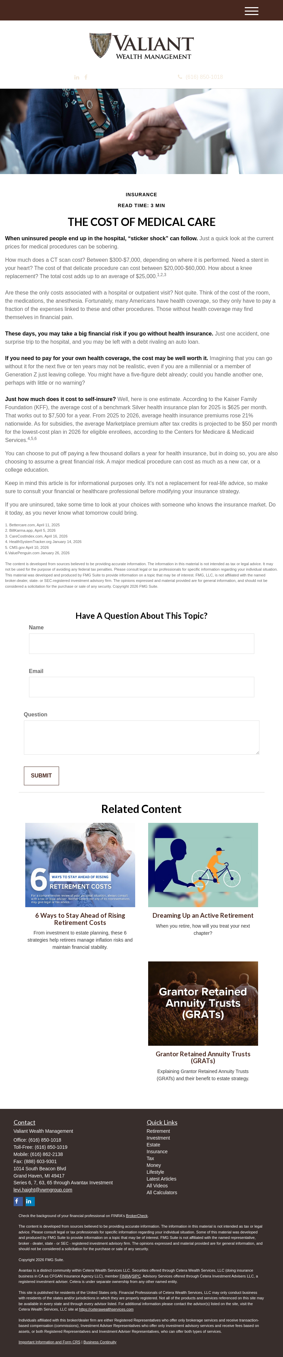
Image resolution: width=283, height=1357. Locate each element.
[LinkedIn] (76, 78)
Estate (153, 1144)
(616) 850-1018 (200, 77)
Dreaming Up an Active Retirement (203, 915)
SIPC (136, 1276)
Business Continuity (99, 1342)
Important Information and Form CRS (50, 1342)
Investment (158, 1138)
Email (36, 671)
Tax (150, 1158)
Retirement (158, 1131)
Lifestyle (155, 1172)
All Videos (157, 1185)
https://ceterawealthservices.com (106, 1309)
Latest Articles (161, 1179)
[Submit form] (41, 776)
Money (154, 1165)
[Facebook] (85, 78)
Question (35, 714)
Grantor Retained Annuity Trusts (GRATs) (203, 1057)
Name (36, 627)
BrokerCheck (137, 1216)
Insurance (157, 1151)
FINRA (125, 1276)
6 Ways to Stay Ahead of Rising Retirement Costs (80, 919)
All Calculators (162, 1192)
